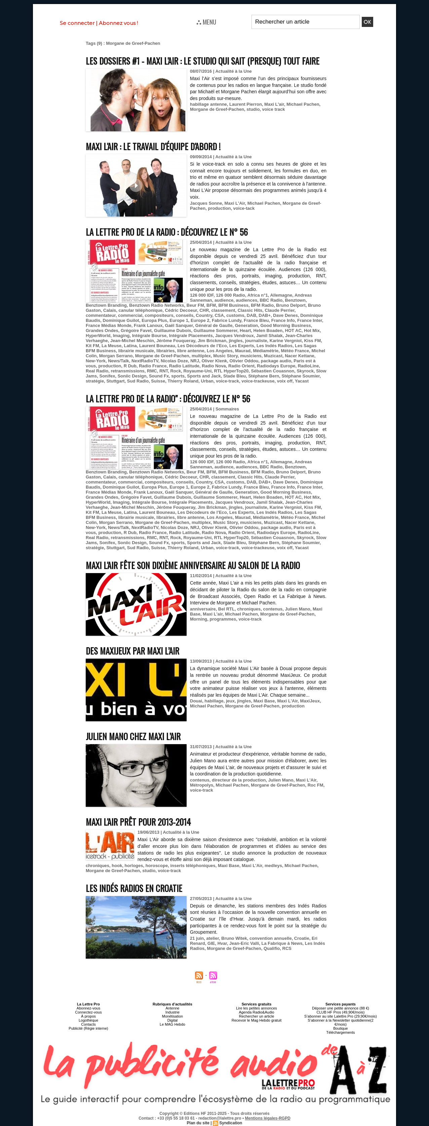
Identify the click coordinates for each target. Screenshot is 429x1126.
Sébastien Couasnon (273, 370)
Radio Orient (241, 365)
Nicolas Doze (174, 360)
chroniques (249, 608)
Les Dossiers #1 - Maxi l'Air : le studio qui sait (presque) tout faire (202, 61)
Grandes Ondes (102, 330)
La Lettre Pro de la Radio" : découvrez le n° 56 (168, 398)
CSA (219, 315)
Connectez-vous (88, 1012)
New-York (96, 360)
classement (223, 310)
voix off (284, 381)
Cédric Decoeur (181, 310)
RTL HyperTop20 (231, 370)
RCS (286, 948)
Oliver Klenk (214, 360)
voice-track (227, 381)
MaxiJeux (310, 700)
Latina (130, 345)
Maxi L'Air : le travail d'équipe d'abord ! (153, 146)
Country (204, 315)
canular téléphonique (141, 310)
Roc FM (315, 785)
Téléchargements (340, 1032)
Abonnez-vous (88, 1008)
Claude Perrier (280, 310)
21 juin (197, 938)
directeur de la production (239, 780)
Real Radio (97, 370)
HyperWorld (98, 335)
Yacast (302, 381)
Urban (207, 381)
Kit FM (92, 345)
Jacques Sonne (206, 203)
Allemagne (281, 295)
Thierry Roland (183, 381)
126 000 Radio (230, 295)
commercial (130, 315)
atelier (212, 938)
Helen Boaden (268, 330)
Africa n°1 (257, 295)
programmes (223, 619)
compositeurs (159, 315)
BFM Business (233, 305)
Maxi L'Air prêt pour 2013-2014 (138, 822)
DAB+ (265, 315)
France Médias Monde (108, 325)
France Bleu (256, 320)
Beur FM (195, 305)
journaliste (256, 340)
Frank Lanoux (148, 325)
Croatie (301, 938)
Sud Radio (138, 381)
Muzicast (273, 355)
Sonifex (107, 375)
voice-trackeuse (257, 381)
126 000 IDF (201, 295)
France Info (283, 320)
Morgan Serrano (116, 355)
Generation (246, 325)
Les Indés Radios (274, 345)
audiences (247, 300)
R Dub (130, 365)
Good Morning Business (286, 325)
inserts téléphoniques (192, 865)
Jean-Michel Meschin (132, 340)
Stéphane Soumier (300, 375)
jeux (230, 700)
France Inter (309, 320)
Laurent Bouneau (157, 345)
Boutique (340, 1028)
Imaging (121, 335)
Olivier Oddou (244, 360)
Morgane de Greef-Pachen (217, 109)
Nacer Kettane (299, 355)
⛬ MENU (206, 21)
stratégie (95, 381)
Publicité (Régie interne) (88, 1028)
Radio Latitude (184, 365)
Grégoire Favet (136, 330)
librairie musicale (136, 350)
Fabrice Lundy (226, 320)
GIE (211, 943)
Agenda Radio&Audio (256, 1012)
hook (117, 865)
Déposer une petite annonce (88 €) (340, 1008)
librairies (165, 350)
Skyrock (305, 370)
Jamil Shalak (269, 335)
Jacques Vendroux (234, 335)
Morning (198, 619)
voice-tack (244, 208)
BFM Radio (262, 305)
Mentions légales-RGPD (267, 1118)
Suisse (158, 381)
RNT (163, 370)
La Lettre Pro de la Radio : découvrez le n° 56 (167, 232)
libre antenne (190, 350)
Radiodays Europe (276, 365)
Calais (109, 310)
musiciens (251, 355)
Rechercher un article (256, 1016)
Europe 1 (178, 320)
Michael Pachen (302, 104)
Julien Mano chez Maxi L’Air (133, 736)
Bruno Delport (290, 305)
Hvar (222, 943)
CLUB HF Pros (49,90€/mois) (340, 1012)
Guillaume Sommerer (215, 330)
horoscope (157, 865)
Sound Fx (159, 375)
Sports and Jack (204, 375)
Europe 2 (200, 320)
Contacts (88, 1024)
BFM (211, 305)
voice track (273, 109)
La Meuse (111, 345)
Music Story (225, 355)
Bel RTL (226, 608)
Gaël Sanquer (179, 325)
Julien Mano (297, 608)
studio (253, 109)
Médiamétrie (265, 350)
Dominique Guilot (121, 320)
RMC (152, 370)
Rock (175, 370)
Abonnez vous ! (118, 23)
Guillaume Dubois (172, 330)
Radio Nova (214, 365)
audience (223, 300)
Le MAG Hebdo (172, 1024)
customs (235, 315)
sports (178, 375)
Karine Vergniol (286, 340)
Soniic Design (132, 375)
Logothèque (88, 1020)
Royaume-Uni (197, 370)
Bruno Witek (234, 938)
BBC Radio (271, 300)
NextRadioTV (144, 360)
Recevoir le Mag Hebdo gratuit (257, 1020)
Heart (245, 330)
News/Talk (118, 360)
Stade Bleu (234, 375)
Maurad (242, 350)
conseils (184, 315)
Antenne (173, 1008)
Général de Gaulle (214, 325)
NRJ (194, 360)
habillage (213, 700)
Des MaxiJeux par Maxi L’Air (132, 650)
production (219, 208)
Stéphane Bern (263, 375)
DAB (251, 315)
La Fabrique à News (282, 943)
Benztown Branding (106, 305)
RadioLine (308, 365)
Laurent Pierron (245, 104)
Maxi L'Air (235, 203)
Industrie (172, 1012)
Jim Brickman (212, 340)
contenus (273, 608)
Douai (196, 700)
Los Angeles (220, 350)
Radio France (152, 365)
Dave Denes (285, 315)
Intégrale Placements (191, 335)
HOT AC (293, 330)
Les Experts (241, 345)
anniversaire (203, 608)
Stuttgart (115, 381)
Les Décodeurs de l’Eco (202, 345)
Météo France (295, 350)
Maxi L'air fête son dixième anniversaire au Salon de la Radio (193, 565)
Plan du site (198, 1123)
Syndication (230, 1123)
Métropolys (201, 785)
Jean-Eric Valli (244, 943)
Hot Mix (312, 330)
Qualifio (272, 948)
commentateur (101, 315)
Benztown (295, 300)
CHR (204, 310)
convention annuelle (270, 938)
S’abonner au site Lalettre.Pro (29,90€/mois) (340, 1016)
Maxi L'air (274, 104)
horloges (134, 865)
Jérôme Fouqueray (175, 340)
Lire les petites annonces (256, 1008)
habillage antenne (208, 104)
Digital (172, 1020)
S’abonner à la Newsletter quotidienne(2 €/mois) (341, 1022)
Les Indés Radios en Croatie (134, 888)
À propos (88, 1016)
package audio (276, 360)
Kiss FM (312, 340)
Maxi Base (264, 700)
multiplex (201, 355)
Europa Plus (154, 320)
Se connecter (77, 23)
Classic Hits (250, 310)
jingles (235, 340)
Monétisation (172, 1016)
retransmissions (127, 370)
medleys (273, 865)
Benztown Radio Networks (156, 305)
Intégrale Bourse (149, 335)
